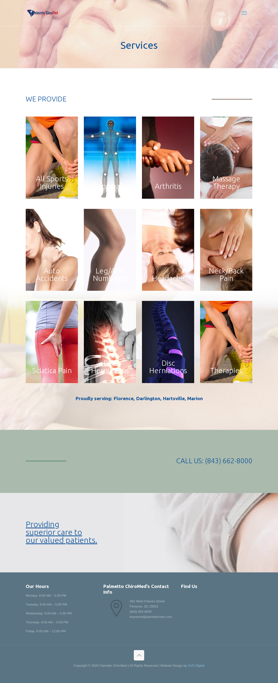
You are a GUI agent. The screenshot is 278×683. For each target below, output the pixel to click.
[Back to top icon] (139, 655)
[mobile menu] (244, 13)
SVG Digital (196, 665)
